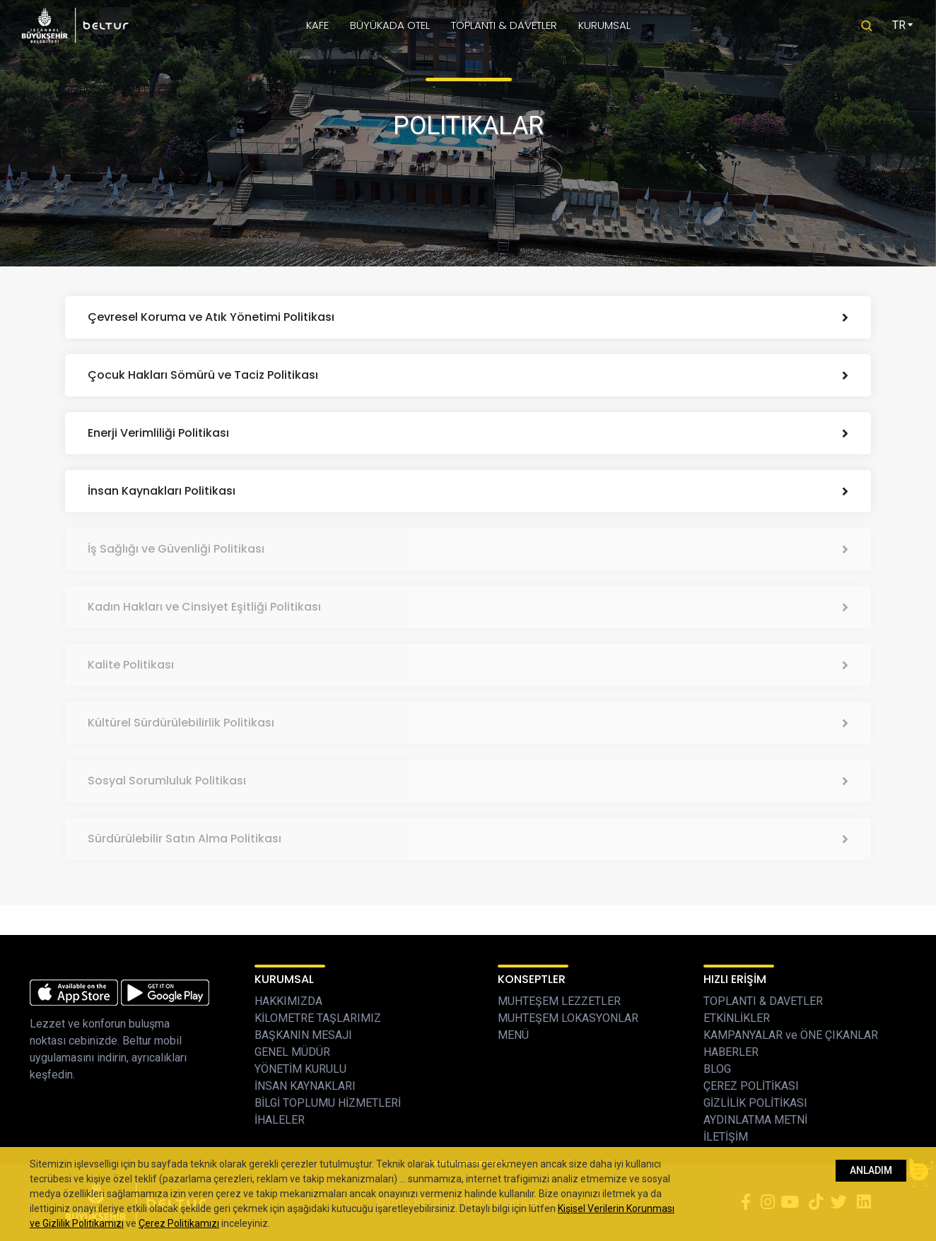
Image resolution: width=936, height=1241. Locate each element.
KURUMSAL (604, 25)
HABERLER (731, 1052)
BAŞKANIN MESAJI (303, 1035)
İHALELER (280, 1120)
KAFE (317, 25)
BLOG (717, 1069)
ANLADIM (871, 1170)
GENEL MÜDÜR (292, 1052)
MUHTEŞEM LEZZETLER (559, 1001)
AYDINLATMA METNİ (755, 1120)
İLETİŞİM (725, 1136)
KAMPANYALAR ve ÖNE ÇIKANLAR (790, 1035)
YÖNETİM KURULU (300, 1069)
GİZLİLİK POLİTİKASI (755, 1103)
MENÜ (513, 1035)
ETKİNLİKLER (736, 1018)
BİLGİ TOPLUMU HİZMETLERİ (328, 1103)
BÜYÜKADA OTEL (390, 25)
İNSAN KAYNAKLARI (305, 1086)
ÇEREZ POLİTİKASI (751, 1086)
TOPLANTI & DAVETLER (504, 25)
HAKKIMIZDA (288, 1001)
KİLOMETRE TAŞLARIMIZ (318, 1018)
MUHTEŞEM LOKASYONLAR (568, 1018)
